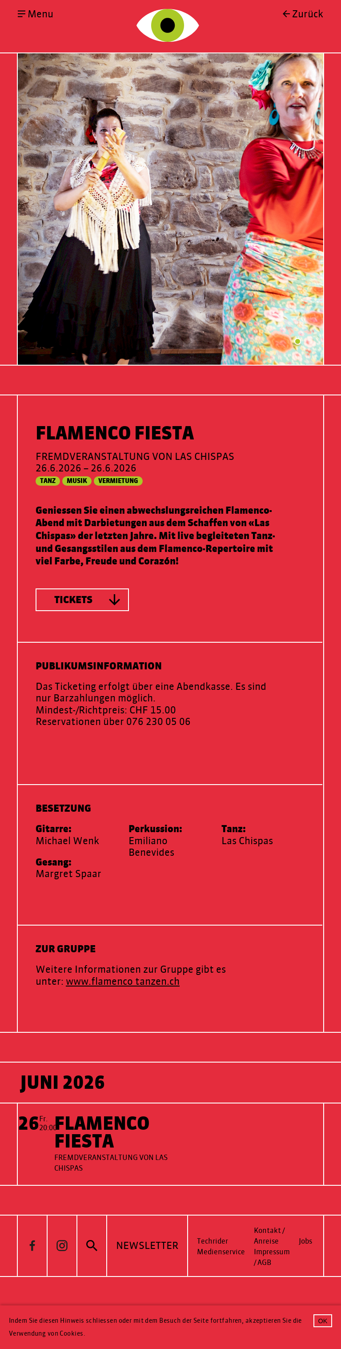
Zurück (307, 14)
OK (323, 1321)
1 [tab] (297, 383)
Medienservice (221, 1294)
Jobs (305, 1283)
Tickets (73, 642)
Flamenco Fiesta (101, 1174)
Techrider (212, 1283)
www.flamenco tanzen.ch (123, 1024)
